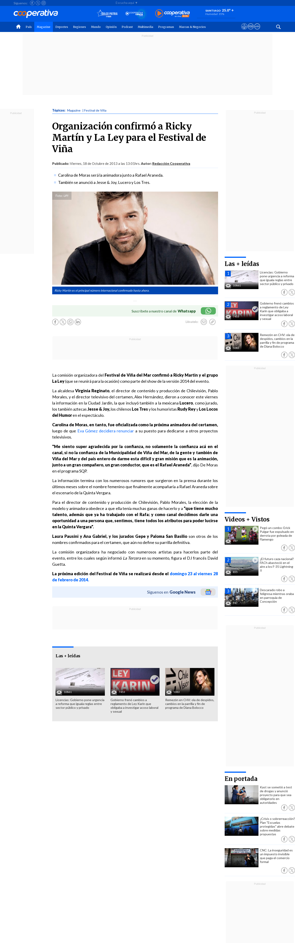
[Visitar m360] (251, 30)
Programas (166, 27)
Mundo (96, 27)
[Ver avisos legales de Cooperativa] (244, 30)
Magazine (43, 27)
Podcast (127, 27)
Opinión (111, 27)
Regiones (79, 27)
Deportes (61, 27)
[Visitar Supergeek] (257, 30)
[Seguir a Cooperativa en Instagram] (43, 3)
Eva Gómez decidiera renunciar (105, 430)
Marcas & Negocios (192, 27)
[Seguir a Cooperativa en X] (38, 3)
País (29, 27)
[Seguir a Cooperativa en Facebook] (32, 3)
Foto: (59, 195)
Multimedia (145, 27)
